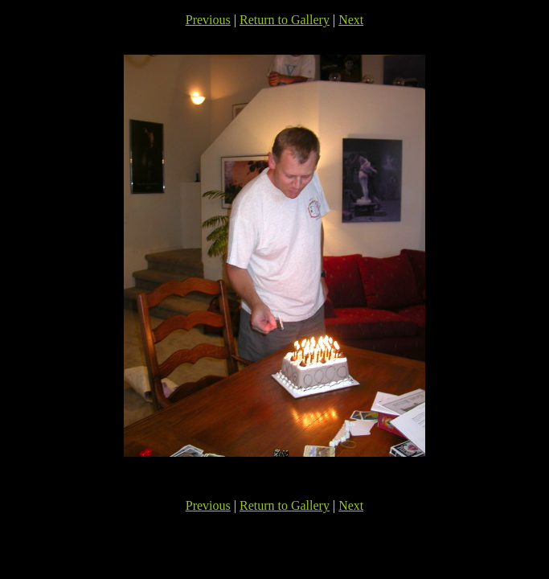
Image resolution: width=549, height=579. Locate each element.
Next (350, 20)
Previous (208, 20)
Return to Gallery (285, 20)
